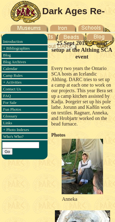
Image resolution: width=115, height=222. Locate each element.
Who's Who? (13, 136)
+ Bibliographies (16, 48)
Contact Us (12, 89)
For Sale (10, 102)
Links (7, 123)
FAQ (7, 95)
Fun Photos (12, 109)
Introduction (13, 41)
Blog (7, 55)
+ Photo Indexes (16, 129)
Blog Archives (14, 62)
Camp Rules (13, 75)
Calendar (10, 68)
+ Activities (12, 82)
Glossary (10, 116)
